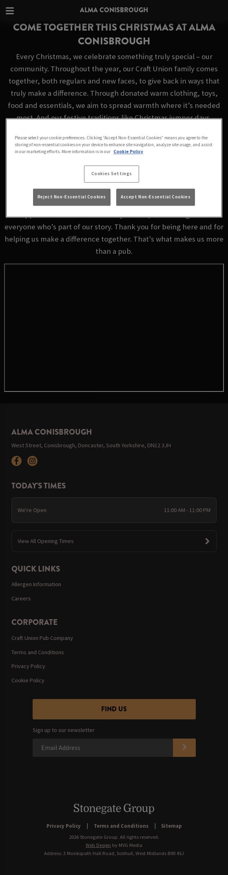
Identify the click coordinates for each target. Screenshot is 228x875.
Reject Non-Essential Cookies (72, 197)
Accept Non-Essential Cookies (155, 197)
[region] (114, 168)
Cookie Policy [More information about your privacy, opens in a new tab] (128, 152)
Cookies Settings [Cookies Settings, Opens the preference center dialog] (111, 174)
